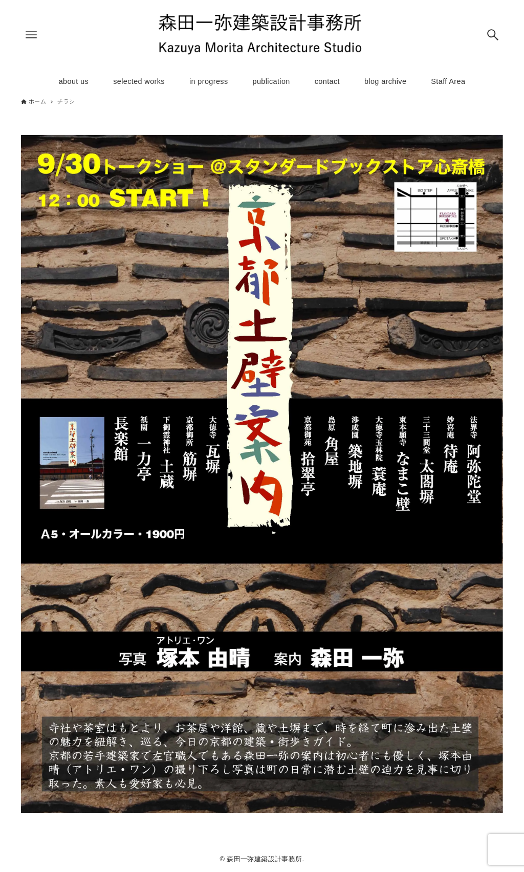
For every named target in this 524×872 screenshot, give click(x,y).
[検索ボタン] (493, 35)
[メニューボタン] (31, 35)
